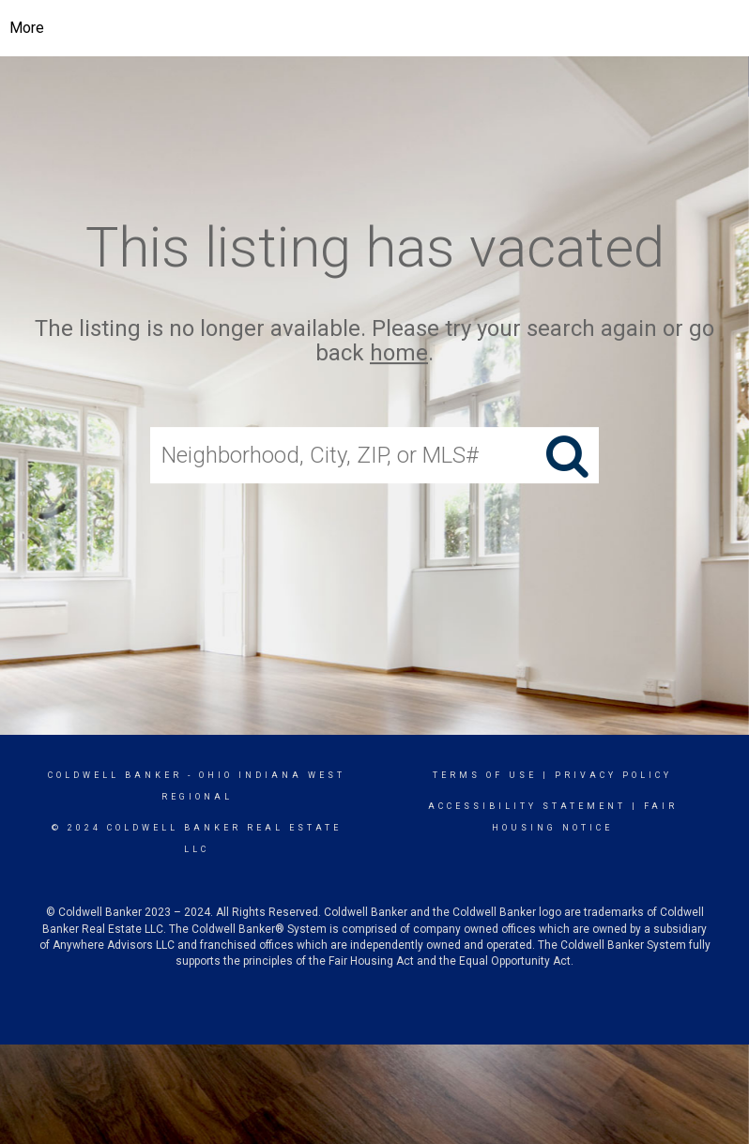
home (399, 354)
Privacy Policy (613, 775)
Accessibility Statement (527, 806)
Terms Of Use (485, 775)
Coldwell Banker (115, 775)
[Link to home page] (374, 28)
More (26, 28)
